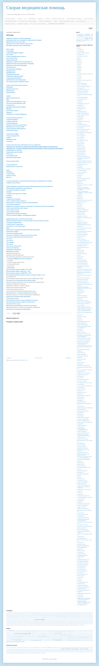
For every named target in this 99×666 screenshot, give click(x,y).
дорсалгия (79, 204)
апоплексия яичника (81, 111)
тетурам (90, 622)
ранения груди (45, 637)
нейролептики (13, 619)
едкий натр (81, 615)
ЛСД (31, 612)
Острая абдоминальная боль (14, 117)
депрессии (79, 183)
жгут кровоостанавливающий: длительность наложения (60, 631)
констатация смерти (81, 21)
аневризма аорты (80, 108)
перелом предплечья (74, 635)
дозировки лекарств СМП (58, 18)
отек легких (79, 377)
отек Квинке (79, 376)
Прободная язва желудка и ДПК (15, 126)
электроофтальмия (81, 588)
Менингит (9, 112)
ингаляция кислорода (81, 211)
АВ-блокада (79, 49)
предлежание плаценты (82, 438)
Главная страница (38, 357)
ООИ (78, 68)
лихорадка (79, 315)
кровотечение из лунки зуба (83, 277)
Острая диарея (10, 173)
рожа (78, 477)
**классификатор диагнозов (83, 35)
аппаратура (79, 116)
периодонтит (79, 412)
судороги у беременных (82, 505)
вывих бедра (28, 630)
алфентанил (25, 647)
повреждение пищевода (84, 636)
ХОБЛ (78, 78)
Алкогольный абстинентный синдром (17, 208)
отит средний (80, 384)
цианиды (86, 623)
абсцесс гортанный (81, 83)
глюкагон (90, 647)
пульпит (79, 461)
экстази (78, 580)
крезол (81, 616)
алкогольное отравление (56, 612)
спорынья (52, 622)
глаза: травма (32, 631)
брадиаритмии (80, 143)
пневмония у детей (81, 425)
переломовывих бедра (9, 636)
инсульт (79, 220)
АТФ (7, 647)
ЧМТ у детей (15, 630)
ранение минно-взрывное (31, 637)
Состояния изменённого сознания (15, 190)
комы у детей (80, 250)
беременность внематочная (82, 129)
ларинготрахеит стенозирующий (83, 302)
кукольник (84, 616)
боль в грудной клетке (81, 131)
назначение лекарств (41, 651)
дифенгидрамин (52, 615)
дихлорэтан (58, 615)
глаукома (79, 175)
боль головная (80, 139)
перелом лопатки (10, 635)
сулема (65, 622)
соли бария (34, 622)
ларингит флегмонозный (82, 300)
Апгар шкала (80, 51)
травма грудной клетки (36, 639)
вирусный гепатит (81, 154)
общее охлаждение (81, 354)
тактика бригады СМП (81, 514)
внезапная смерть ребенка (82, 156)
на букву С (9, 651)
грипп (78, 176)
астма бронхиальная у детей (83, 126)
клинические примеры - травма (66, 21)
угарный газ (25, 623)
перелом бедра (69, 633)
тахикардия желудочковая (82, 517)
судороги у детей (80, 507)
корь (78, 255)
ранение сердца (38, 637)
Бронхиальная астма (12, 89)
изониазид (90, 615)
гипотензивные (84, 647)
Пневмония (9, 87)
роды (78, 475)
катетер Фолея (80, 229)
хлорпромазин (72, 623)
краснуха (79, 258)
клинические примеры (81, 234)
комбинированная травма (82, 247)
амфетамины (83, 612)
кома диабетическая (81, 245)
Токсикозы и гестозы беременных (15, 226)
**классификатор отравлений (81, 37)
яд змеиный (80, 625)
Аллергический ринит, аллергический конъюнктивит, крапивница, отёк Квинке (29, 181)
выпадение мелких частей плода (83, 162)
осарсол (31, 619)
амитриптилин (80, 106)
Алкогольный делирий (12, 211)
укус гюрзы (12, 640)
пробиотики (48, 651)
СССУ (78, 75)
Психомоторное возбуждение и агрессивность (19, 188)
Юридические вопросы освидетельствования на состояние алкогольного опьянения (30, 206)
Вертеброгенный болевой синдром (16, 107)
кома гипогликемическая (82, 244)
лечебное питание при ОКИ (82, 303)
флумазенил (22, 652)
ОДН (78, 64)
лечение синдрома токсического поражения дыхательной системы (84, 307)
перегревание (80, 406)
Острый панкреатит (12, 123)
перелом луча (16, 635)
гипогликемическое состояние (83, 168)
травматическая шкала (86, 639)
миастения (79, 330)
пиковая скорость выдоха (82, 417)
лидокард (7, 650)
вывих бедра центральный (35, 630)
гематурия (79, 165)
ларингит (79, 298)
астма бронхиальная (81, 124)
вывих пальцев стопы (80, 630)
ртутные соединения (57, 621)
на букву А (34, 650)
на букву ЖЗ (58, 650)
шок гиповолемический (82, 564)
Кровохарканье (10, 92)
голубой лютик (24, 615)
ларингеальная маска (81, 295)
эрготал (43, 625)
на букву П (86, 650)
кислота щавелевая (54, 616)
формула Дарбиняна (81, 547)
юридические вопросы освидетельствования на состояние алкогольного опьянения (84, 602)
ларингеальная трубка (81, 297)
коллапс (79, 237)
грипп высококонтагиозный (82, 178)
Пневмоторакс (10, 90)
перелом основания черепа (32, 635)
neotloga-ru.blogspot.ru (10, 18)
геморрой (79, 167)
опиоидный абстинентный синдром (84, 367)
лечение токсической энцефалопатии (84, 312)
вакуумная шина (80, 148)
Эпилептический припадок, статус (16, 101)
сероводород (91, 621)
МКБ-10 (87, 38)
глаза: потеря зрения (81, 172)
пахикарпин (79, 400)
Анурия (8, 137)
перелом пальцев (41, 635)
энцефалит (79, 591)
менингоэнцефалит (81, 323)
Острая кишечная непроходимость (16, 128)
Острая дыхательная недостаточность (17, 85)
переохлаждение (80, 409)
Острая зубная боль (11, 164)
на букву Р (91, 650)
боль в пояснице (80, 135)
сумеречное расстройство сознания (84, 510)
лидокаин (90, 649)
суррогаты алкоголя (78, 622)
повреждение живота (64, 636)
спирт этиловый (47, 622)
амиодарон (79, 105)
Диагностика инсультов (13, 98)
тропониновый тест (81, 538)
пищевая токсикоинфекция (82, 420)
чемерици (7, 625)
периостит (79, 414)
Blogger (55, 659)
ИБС (78, 57)
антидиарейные (49, 647)
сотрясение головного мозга (72, 637)
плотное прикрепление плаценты (84, 422)
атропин (74, 647)
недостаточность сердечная (82, 341)
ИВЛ (78, 59)
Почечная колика (11, 139)
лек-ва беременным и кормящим (73, 18)
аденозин (15, 647)
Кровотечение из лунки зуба (14, 166)
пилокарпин (91, 619)
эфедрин (72, 625)
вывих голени (43, 630)
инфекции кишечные (81, 222)
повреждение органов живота (74, 636)
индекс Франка (80, 212)
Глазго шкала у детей (81, 56)
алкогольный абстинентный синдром (84, 94)
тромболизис (80, 536)
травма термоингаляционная (67, 639)
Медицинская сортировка (13, 249)
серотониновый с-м (81, 480)
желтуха (79, 206)
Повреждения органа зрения (14, 152)
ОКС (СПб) (9, 54)
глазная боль (79, 173)
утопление (79, 542)
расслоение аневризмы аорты (83, 467)
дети (25, 18)
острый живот (80, 371)
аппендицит (79, 118)
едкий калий (76, 615)
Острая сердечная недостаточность (16, 56)
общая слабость (80, 352)
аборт (78, 81)
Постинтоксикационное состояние (84, 73)
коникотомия (80, 252)
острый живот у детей (81, 374)
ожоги (78, 360)
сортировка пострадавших (82, 495)
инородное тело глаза (81, 216)
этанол (51, 625)
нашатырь (8, 619)
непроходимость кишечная (82, 349)
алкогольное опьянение (82, 91)
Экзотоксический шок (12, 247)
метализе (20, 650)
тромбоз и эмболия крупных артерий (84, 533)
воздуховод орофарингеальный (83, 160)
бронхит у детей (80, 146)
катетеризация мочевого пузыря (83, 231)
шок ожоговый (80, 567)
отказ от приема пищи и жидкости (84, 385)
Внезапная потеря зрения (13, 157)
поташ (25, 621)
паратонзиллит (80, 397)
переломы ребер (34, 636)
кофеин (77, 616)
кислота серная (34, 616)
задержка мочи (80, 208)
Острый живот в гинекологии (14, 224)
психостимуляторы (49, 621)
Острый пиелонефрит (12, 134)
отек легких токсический (82, 379)
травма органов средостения (46, 639)
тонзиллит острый (81, 528)
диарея (78, 195)
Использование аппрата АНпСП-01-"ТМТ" (18, 271)
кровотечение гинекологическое (83, 270)
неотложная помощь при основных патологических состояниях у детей (84, 346)
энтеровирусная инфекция (82, 590)
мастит (78, 318)
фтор (50, 623)
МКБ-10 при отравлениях (45, 21)
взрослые (20, 18)
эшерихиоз (79, 596)
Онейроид (9, 197)
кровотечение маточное (82, 279)
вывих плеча (87, 630)
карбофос (22, 616)
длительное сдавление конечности (84, 200)
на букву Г (48, 650)
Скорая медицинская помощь (35, 7)
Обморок (8, 108)
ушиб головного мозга (73, 640)
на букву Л (67, 650)
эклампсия (79, 577)
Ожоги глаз (9, 154)
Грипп (8, 170)
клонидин (60, 616)
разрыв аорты (80, 462)
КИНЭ (78, 60)
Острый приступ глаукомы (14, 150)
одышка (79, 357)
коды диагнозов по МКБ (10, 21)
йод (11, 616)
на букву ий (35, 651)
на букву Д (52, 650)
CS (28, 612)
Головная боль (10, 105)
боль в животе (80, 134)
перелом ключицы (83, 633)
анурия (78, 110)
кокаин (73, 616)
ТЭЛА (78, 76)
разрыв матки (80, 464)
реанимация (79, 472)
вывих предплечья (22, 630)
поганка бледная (10, 621)
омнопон (24, 619)
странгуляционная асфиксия (83, 503)
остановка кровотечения (48, 633)
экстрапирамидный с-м (82, 582)
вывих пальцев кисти (72, 630)
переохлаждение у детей (82, 411)
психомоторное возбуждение (83, 459)
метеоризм (79, 329)
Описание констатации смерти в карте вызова (19, 43)
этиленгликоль (55, 625)
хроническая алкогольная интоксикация (82, 556)
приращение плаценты (81, 448)
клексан (33, 649)
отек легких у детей (81, 381)
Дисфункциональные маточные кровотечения (19, 219)
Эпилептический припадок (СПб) (15, 103)
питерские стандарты (10, 23)
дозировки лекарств (81, 40)
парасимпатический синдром (83, 395)
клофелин (65, 616)
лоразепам (16, 650)
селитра (70, 621)
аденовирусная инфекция (82, 89)
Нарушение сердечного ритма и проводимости (19, 61)
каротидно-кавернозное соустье (83, 228)
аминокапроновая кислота (82, 103)
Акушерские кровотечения (14, 222)
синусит (79, 492)
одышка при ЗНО (80, 359)
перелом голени (75, 633)
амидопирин (63, 612)
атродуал (70, 647)
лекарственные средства (77, 649)
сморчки (30, 622)
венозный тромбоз (81, 151)
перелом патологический (49, 635)
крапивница (79, 256)
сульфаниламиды (70, 622)
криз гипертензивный (81, 261)
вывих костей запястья (56, 630)
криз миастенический (81, 263)
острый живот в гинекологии (83, 373)
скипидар (18, 622)
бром (7, 615)
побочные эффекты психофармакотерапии (81, 429)
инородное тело (80, 214)
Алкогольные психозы (12, 210)
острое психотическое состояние (84, 369)
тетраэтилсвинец (85, 622)
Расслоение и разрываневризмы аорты (17, 81)
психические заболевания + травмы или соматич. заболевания (84, 457)
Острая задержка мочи (12, 135)
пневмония (79, 423)
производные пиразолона (31, 621)
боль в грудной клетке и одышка (83, 132)
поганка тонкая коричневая (18, 621)
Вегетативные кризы (12, 110)
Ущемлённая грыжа (12, 130)
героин (20, 615)
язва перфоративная (81, 604)
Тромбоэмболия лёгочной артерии (16, 79)
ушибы (81, 640)
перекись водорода (77, 619)
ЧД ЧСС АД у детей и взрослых (83, 80)
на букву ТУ (14, 651)
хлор (56, 623)
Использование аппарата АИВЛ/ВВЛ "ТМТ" (19, 273)
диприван (12, 649)
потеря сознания (80, 437)
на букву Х (24, 651)
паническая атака (80, 389)
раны (49, 637)
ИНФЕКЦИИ (32, 18)
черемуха (12, 625)
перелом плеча (56, 635)
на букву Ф (19, 651)
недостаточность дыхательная (83, 339)
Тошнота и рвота (11, 175)
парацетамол (79, 398)
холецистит (79, 552)
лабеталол (42, 649)
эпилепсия (79, 594)
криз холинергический (81, 264)
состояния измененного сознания (84, 497)
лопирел (12, 650)
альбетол (29, 647)
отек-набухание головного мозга (83, 382)
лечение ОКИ (80, 305)
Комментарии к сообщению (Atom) (20, 360)
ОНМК (8, 96)
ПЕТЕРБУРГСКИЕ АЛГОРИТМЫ (56, 23)
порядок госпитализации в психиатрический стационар (83, 435)
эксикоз (78, 578)
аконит (45, 612)
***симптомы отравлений (83, 34)
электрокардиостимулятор (82, 586)
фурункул (79, 549)
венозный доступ (80, 150)
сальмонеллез (80, 478)
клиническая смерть (81, 232)
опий (28, 619)
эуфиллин (67, 625)
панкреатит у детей (81, 392)
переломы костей (18, 636)
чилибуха (16, 625)
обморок (79, 351)
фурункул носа (80, 550)
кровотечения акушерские (82, 282)
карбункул (79, 226)
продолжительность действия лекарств (57, 651)
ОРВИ (78, 70)
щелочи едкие (80, 575)
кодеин (70, 616)
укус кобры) (23, 640)
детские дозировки (88, 18)
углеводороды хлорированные (33, 623)
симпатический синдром (82, 481)
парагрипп (79, 393)
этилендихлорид (62, 625)
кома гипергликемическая (82, 240)
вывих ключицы (49, 630)
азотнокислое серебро (39, 612)
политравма (91, 636)
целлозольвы (82, 623)
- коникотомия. (10, 267)
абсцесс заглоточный (81, 85)
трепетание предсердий (82, 529)
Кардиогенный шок (11, 60)
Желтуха (8, 177)
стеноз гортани (80, 499)
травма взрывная (29, 639)
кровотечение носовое (81, 281)
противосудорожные (79, 651)
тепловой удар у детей (81, 524)
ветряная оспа (80, 153)
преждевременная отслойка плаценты (84, 440)
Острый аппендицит (12, 119)
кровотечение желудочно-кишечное (84, 275)
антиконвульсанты (56, 647)
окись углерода (19, 619)
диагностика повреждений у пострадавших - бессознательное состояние (84, 188)
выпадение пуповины (81, 164)
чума (78, 558)
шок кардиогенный (81, 566)
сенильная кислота (76, 621)
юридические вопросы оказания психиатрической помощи (83, 599)
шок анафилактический (82, 561)
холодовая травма (80, 553)
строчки (61, 622)
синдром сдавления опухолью (83, 489)
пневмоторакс (80, 427)
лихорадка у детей (81, 316)
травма (24, 639)
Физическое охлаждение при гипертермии (18, 309)
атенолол (62, 647)
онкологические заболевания (83, 365)
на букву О (81, 650)
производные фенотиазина (40, 621)
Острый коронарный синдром (14, 52)
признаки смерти (80, 446)
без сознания (79, 127)
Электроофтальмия (11, 155)
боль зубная (79, 142)
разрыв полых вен (81, 465)
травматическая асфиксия (77, 639)
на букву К (62, 650)
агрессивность (80, 88)
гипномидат (79, 647)
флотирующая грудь (86, 640)
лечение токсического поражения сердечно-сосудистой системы (84, 310)
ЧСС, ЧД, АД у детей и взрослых (38, 23)
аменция (79, 102)
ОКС (78, 65)
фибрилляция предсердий (82, 545)
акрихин (49, 612)
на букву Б (38, 650)
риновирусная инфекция (82, 473)
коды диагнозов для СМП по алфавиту (28, 21)
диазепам (7, 649)
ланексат (47, 649)
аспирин (79, 123)
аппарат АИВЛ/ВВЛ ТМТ (82, 115)
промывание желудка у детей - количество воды (83, 454)
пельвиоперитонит (81, 401)
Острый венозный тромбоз (14, 78)
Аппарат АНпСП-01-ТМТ (82, 52)
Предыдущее (68, 357)
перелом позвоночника (64, 635)
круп (78, 294)
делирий (79, 181)
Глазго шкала (80, 54)
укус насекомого (35, 640)
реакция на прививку (81, 470)
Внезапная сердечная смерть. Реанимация (18, 45)
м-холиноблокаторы (11, 617)
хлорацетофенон (61, 623)
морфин (29, 650)
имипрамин (8, 616)
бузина (10, 615)
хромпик (77, 623)
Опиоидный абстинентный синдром (16, 213)
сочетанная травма (83, 637)
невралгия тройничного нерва (83, 338)
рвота (78, 469)
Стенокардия (10, 51)
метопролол (25, 650)
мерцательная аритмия (81, 324)
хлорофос (66, 623)
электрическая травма (81, 585)
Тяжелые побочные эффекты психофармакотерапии (21, 215)
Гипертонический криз (12, 74)
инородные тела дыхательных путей (84, 217)
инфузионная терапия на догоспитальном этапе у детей (83, 224)
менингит (79, 319)
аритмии (79, 119)
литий (92, 616)
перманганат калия (85, 619)
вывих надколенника (64, 630)
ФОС (34, 612)
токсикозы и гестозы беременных (84, 526)
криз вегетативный (81, 260)
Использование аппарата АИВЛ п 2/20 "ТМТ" (19, 269)
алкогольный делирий (81, 97)
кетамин (29, 649)
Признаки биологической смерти (15, 42)
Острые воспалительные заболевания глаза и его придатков (23, 144)
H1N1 (78, 48)
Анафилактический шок (13, 182)
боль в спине (79, 137)
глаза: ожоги (25, 631)
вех (13, 615)
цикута (90, 623)
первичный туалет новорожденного (84, 403)
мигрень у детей (80, 332)
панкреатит (79, 390)
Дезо (7, 630)
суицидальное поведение (82, 508)
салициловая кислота (64, 621)
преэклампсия (80, 443)
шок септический (80, 569)
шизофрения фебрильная (82, 559)
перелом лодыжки (90, 633)
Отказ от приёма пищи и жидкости (16, 200)
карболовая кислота (17, 616)
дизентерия (79, 196)
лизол (88, 616)
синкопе (79, 491)
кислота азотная (28, 616)
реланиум (90, 651)
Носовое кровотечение (12, 161)
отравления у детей (48, 619)
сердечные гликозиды (84, 621)
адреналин (20, 647)
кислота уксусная (47, 616)
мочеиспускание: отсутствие (83, 333)
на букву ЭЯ (30, 651)
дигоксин (36, 615)
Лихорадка (9, 172)
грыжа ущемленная (81, 180)
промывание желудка (81, 452)
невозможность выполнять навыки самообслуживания (84, 336)
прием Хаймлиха (80, 444)
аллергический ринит (81, 98)
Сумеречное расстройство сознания (16, 193)
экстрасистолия (80, 583)
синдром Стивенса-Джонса (82, 485)
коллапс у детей (80, 239)
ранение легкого (23, 637)
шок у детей (79, 572)
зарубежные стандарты (22, 23)
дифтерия (79, 198)
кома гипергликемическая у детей (84, 242)
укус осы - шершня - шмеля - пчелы (84, 539)
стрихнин (57, 622)
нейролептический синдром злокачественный (83, 343)
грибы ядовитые (31, 615)
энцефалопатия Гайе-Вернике (83, 593)
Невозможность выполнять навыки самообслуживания (22, 202)
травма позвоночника (56, 639)
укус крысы (28, 640)
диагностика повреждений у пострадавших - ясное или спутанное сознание (84, 192)
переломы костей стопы (27, 636)
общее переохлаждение (82, 355)
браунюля (79, 145)
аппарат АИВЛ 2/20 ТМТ (82, 113)
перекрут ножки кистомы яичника (84, 407)
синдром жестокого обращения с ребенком (59, 637)
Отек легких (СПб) (11, 58)
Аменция (8, 195)
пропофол (66, 651)
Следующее (9, 357)
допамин (79, 203)
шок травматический (81, 570)
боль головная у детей (81, 140)
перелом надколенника (23, 635)
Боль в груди (10, 49)
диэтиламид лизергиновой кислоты (67, 615)
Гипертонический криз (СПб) (14, 76)
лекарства (47, 18)
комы (78, 248)
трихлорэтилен (19, 623)
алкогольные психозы (81, 93)
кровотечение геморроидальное (83, 269)
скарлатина (79, 494)
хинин (53, 623)
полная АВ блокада (81, 431)
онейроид (79, 363)
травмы (55, 21)
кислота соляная (40, 616)
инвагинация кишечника (82, 209)
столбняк (79, 502)
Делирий (8, 191)
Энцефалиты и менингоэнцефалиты (16, 114)
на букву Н (77, 650)
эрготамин (47, 625)
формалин (46, 623)
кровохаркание (80, 290)
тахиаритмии (80, 516)
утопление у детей (81, 544)
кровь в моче (79, 292)
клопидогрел (38, 649)
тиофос (7, 623)
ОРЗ (78, 72)
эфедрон (76, 625)
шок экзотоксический (81, 574)
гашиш (16, 615)
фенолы (42, 623)
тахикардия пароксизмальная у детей (84, 522)
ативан (66, 647)
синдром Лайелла (80, 483)
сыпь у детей (80, 512)
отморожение (80, 387)
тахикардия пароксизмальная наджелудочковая (83, 520)
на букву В (43, 650)
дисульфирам (46, 615)
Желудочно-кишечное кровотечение (16, 125)
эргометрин (38, 625)
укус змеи (17, 640)
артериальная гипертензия (82, 121)
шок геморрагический (81, 562)
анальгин (88, 612)
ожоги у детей (80, 362)
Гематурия (9, 141)
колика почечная (80, 236)
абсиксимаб (11, 647)
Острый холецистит (12, 121)
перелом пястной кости (82, 635)
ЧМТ (10, 630)
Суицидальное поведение (13, 199)
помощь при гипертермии (82, 433)
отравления (40, 18)
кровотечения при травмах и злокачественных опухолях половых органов (84, 288)
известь (86, 615)
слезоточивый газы (24, 622)
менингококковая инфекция (82, 321)
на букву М (72, 650)
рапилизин (85, 651)
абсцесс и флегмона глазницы (83, 86)
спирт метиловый (40, 622)
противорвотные (72, 651)
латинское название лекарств (54, 649)
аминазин (67, 612)
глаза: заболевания (81, 170)
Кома (7, 99)
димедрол (40, 615)
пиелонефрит (80, 415)
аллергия (79, 100)
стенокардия (79, 500)
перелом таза (89, 635)
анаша (92, 612)
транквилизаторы (13, 623)
